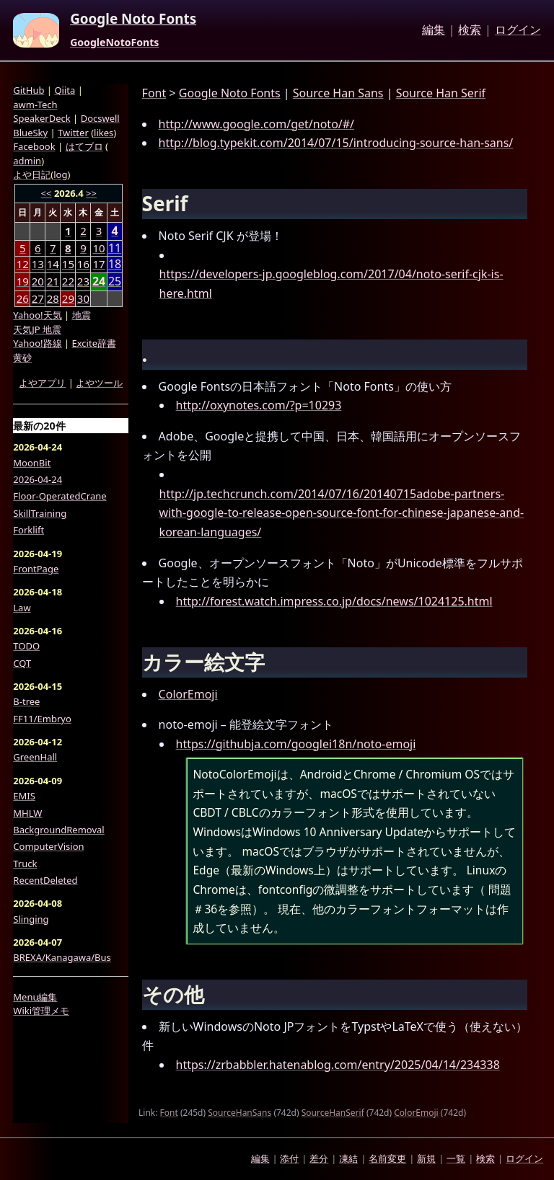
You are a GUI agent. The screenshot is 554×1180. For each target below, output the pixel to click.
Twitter (73, 132)
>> (91, 193)
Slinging (30, 919)
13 (38, 264)
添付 (289, 1158)
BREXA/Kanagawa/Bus (62, 957)
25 (114, 281)
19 (23, 281)
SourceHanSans (239, 1112)
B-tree (26, 701)
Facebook (34, 146)
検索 (469, 30)
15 (68, 264)
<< (46, 193)
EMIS (24, 796)
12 (23, 264)
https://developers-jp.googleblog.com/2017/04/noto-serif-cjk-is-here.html (331, 283)
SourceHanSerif (333, 1112)
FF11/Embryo (42, 719)
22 (68, 281)
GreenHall (35, 757)
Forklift (28, 530)
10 (99, 248)
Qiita (64, 90)
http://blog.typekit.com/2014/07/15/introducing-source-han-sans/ (336, 143)
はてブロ (84, 146)
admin (27, 160)
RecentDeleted (45, 880)
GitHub (28, 90)
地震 (81, 315)
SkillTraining (39, 513)
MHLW (27, 813)
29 (68, 298)
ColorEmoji (188, 694)
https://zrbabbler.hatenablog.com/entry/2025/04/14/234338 (338, 1065)
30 (83, 298)
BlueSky (30, 132)
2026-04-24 (37, 479)
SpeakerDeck (41, 118)
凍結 (348, 1158)
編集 (433, 30)
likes (103, 132)
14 (53, 264)
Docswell (100, 118)
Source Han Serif (440, 93)
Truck (25, 864)
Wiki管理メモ (41, 1010)
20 (38, 281)
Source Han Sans (338, 93)
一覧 (456, 1158)
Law (21, 608)
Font (154, 93)
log (60, 174)
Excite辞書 (94, 343)
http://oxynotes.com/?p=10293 (259, 405)
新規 (426, 1158)
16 (83, 264)
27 (38, 298)
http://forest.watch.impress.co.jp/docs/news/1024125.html (334, 601)
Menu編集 (35, 996)
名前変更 (387, 1158)
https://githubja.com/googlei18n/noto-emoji (296, 744)
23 (83, 281)
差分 (318, 1158)
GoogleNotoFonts (114, 42)
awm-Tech (35, 104)
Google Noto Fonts (133, 19)
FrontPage (35, 569)
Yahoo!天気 (37, 315)
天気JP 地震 (37, 329)
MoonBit (31, 463)
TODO (26, 646)
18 (114, 264)
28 (53, 298)
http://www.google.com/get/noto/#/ (256, 124)
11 (114, 248)
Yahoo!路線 (37, 343)
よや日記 (31, 174)
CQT (22, 663)
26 (23, 298)
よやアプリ (42, 382)
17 (99, 264)
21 (53, 281)
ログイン (518, 30)
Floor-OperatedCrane (59, 496)
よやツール (99, 382)
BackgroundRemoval (58, 830)
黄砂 (22, 357)
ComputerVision (48, 846)
